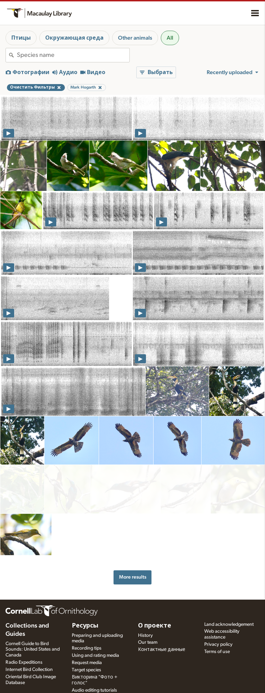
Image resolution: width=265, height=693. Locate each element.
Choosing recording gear (98, 684)
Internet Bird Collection (29, 649)
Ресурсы (85, 606)
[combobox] (73, 55)
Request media (87, 642)
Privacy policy (218, 624)
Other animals (135, 38)
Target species (86, 650)
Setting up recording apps (98, 677)
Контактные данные (161, 630)
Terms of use (217, 631)
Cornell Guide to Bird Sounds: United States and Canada (33, 629)
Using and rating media (95, 635)
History (145, 615)
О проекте (154, 606)
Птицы (21, 38)
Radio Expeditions (24, 642)
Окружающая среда (74, 38)
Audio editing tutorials (94, 670)
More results (132, 519)
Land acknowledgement (229, 604)
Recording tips (86, 628)
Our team (147, 622)
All (170, 38)
